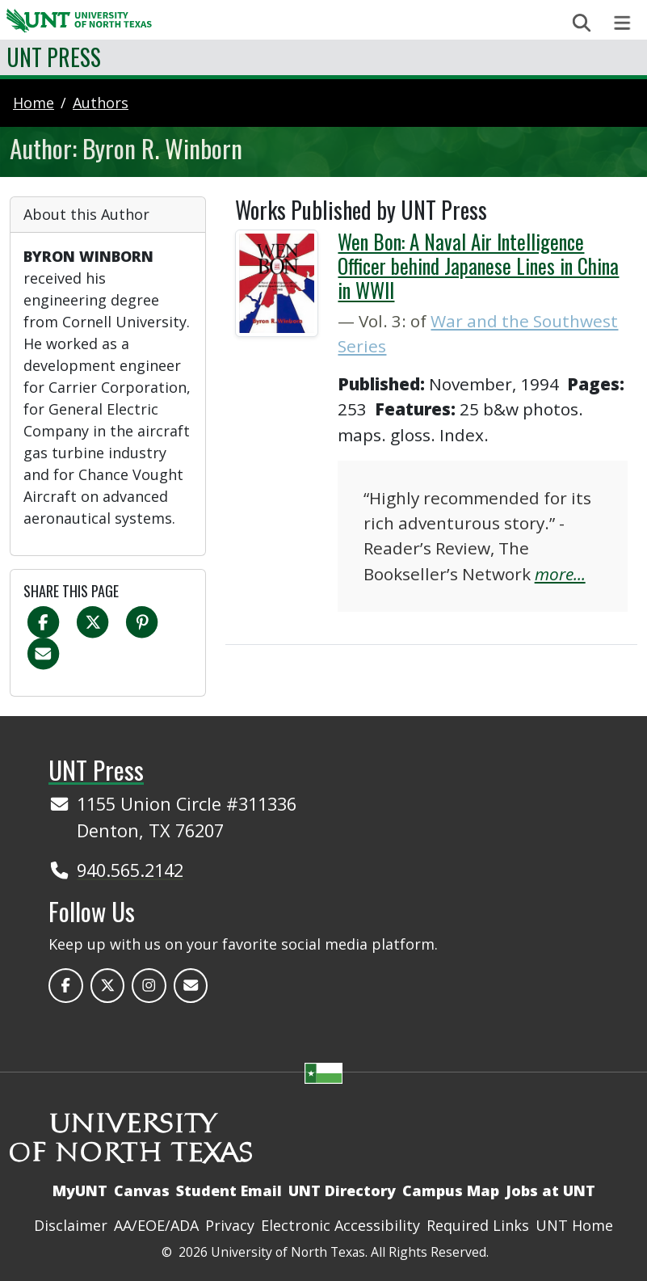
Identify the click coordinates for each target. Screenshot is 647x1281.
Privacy (229, 1225)
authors (100, 102)
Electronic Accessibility (340, 1225)
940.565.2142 (130, 870)
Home (33, 102)
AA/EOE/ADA (156, 1225)
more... (560, 574)
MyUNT (80, 1190)
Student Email (229, 1190)
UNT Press (53, 57)
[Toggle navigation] (622, 23)
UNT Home (574, 1225)
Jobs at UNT (550, 1190)
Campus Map (450, 1190)
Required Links (477, 1225)
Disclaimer (70, 1225)
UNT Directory (342, 1190)
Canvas (142, 1190)
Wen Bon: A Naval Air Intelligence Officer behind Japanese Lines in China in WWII (478, 265)
